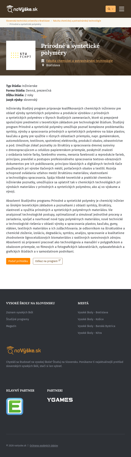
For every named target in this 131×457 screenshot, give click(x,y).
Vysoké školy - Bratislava (93, 312)
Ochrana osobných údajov (44, 445)
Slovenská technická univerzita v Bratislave (28, 20)
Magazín (11, 326)
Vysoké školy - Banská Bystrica (96, 326)
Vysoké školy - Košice (91, 319)
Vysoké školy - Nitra (90, 333)
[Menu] (121, 9)
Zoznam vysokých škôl (19, 312)
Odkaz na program (46, 261)
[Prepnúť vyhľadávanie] (111, 9)
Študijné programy (17, 319)
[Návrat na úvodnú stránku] (21, 9)
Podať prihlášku (18, 261)
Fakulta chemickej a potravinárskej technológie (77, 20)
